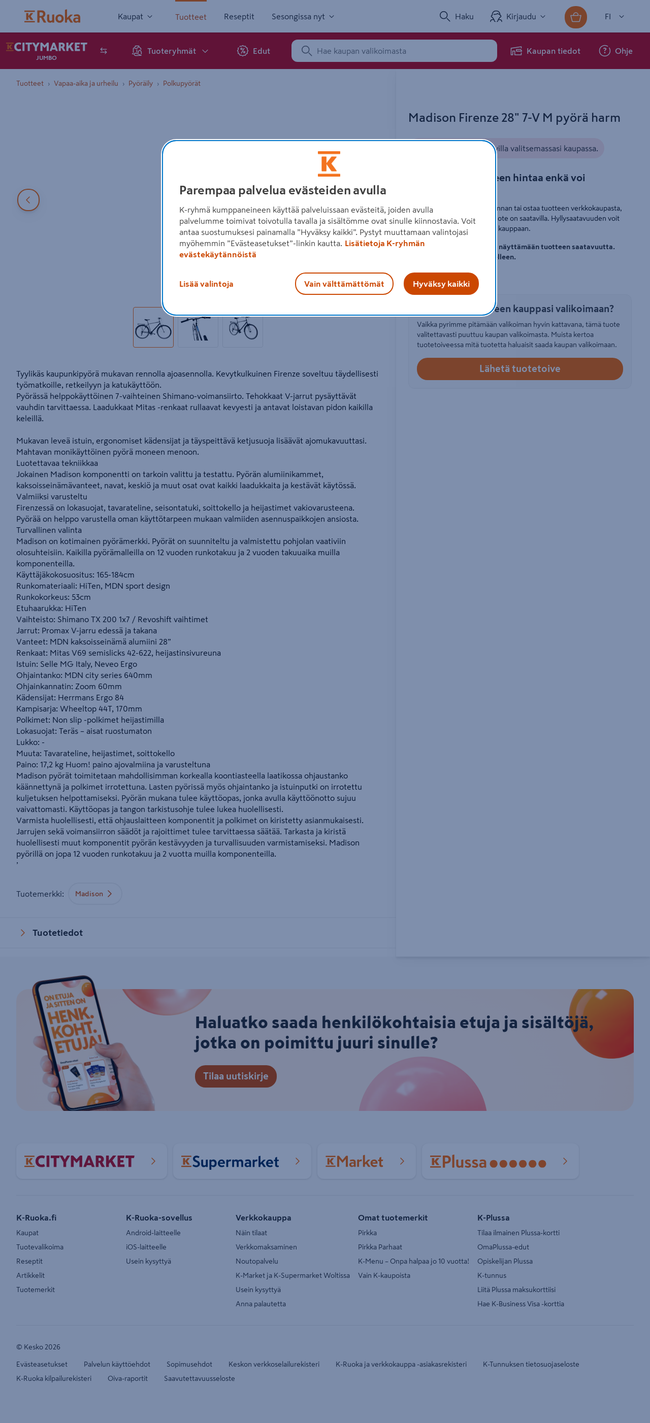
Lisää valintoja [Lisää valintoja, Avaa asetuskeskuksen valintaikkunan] (206, 284)
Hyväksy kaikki (441, 284)
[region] (329, 228)
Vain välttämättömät (344, 284)
